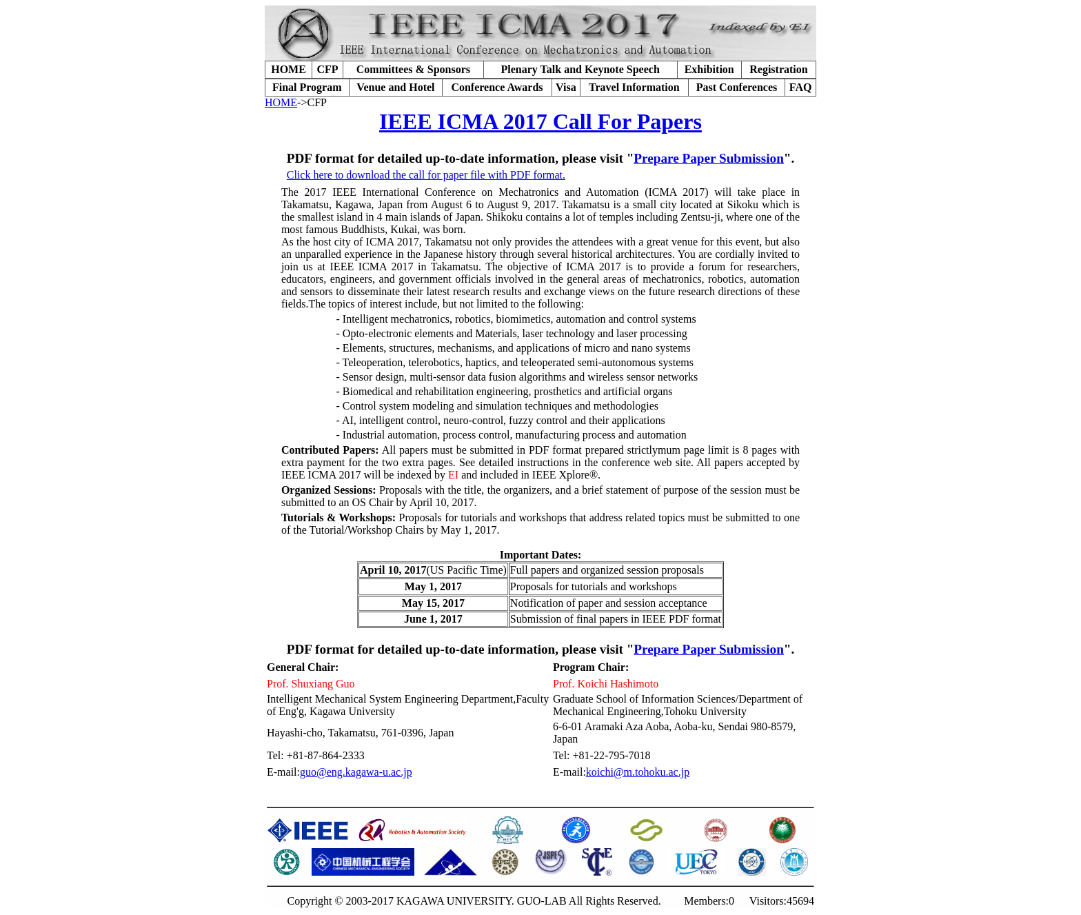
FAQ (800, 87)
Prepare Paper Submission (708, 158)
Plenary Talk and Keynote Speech (580, 69)
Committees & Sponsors (413, 69)
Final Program (307, 87)
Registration (778, 69)
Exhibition (709, 69)
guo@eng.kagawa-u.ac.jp (356, 772)
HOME (288, 69)
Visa (566, 87)
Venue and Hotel (395, 87)
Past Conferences (736, 87)
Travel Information (634, 87)
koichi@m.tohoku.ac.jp (637, 772)
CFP (327, 69)
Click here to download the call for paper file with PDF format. (426, 175)
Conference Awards (497, 87)
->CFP (312, 102)
